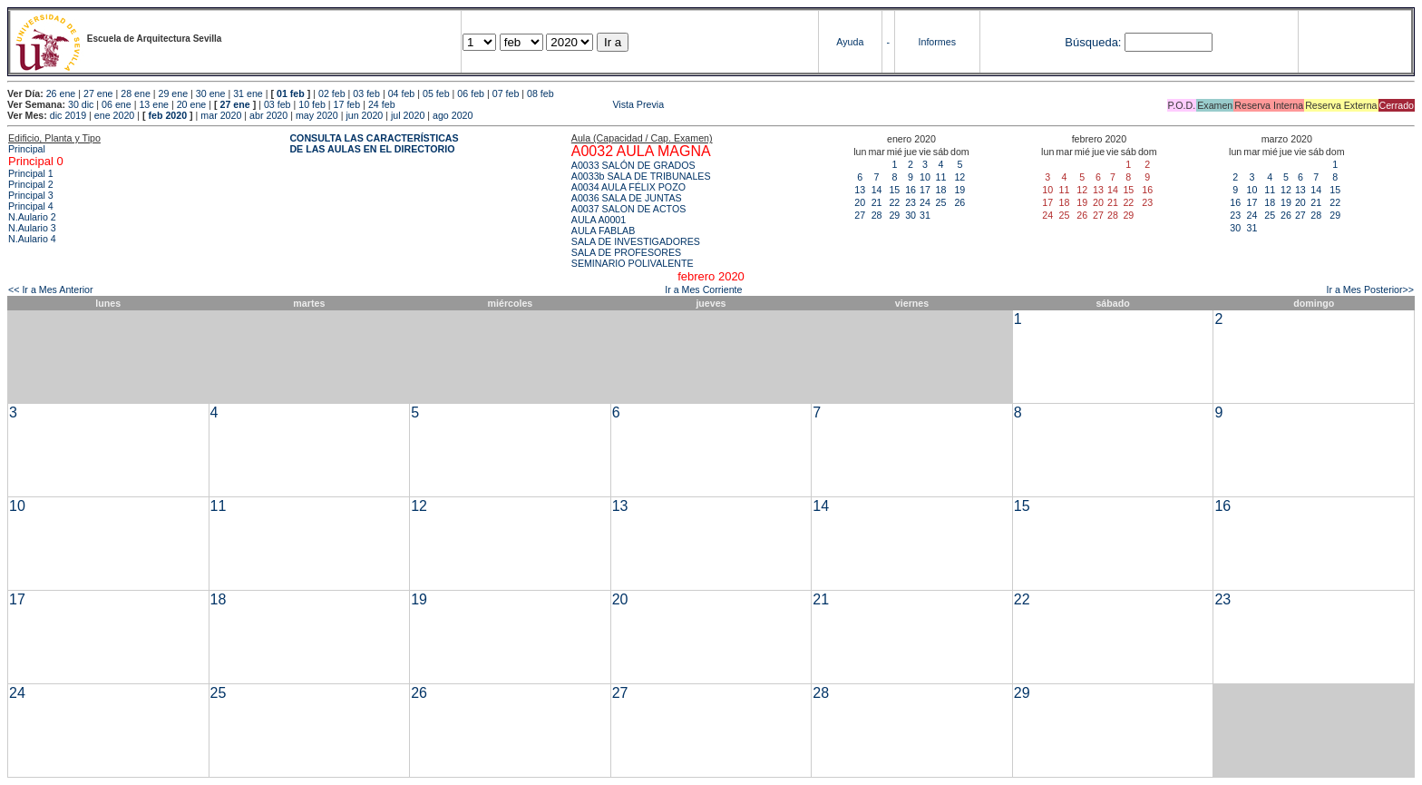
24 (925, 202)
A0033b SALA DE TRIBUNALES (641, 176)
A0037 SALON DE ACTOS (629, 208)
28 (877, 215)
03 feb (366, 93)
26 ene (61, 93)
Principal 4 (31, 206)
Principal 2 (31, 184)
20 (859, 202)
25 (940, 202)
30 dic (80, 104)
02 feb (332, 93)
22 (894, 202)
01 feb (291, 93)
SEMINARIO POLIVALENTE (632, 263)
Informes (937, 41)
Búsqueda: (1093, 42)
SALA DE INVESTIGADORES (635, 241)
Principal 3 (31, 195)
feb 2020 (167, 115)
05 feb (436, 93)
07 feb (506, 93)
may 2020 (317, 115)
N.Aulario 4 (32, 238)
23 (910, 202)
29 (894, 215)
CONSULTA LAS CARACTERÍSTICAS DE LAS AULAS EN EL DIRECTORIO (373, 143)
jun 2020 (364, 115)
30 (910, 215)
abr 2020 (268, 115)
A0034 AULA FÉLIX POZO (628, 187)
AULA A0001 (598, 219)
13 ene (154, 104)
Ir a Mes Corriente (703, 289)
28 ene (136, 93)
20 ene (192, 104)
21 (877, 202)
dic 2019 (68, 115)
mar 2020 (220, 115)
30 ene (211, 93)
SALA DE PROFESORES (626, 252)
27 (859, 215)
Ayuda (849, 41)
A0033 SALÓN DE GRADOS (633, 165)
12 (959, 177)
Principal (26, 148)
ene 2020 (114, 115)
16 (910, 189)
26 (959, 202)
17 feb (347, 104)
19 (959, 189)
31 (925, 215)
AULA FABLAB (603, 230)
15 (894, 189)
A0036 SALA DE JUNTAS (626, 197)
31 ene (248, 93)
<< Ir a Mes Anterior (50, 289)
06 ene (116, 104)
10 (925, 177)
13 (859, 189)
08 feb (540, 93)
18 (940, 189)
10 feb (312, 104)
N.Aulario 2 (32, 216)
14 (877, 189)
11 (940, 177)
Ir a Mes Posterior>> (1370, 289)
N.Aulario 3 (32, 227)
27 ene (98, 93)
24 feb (381, 104)
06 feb (470, 93)
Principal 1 (31, 173)
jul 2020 (407, 115)
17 (925, 189)
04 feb (401, 93)
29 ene (174, 93)
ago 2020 (452, 115)
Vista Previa (531, 104)
